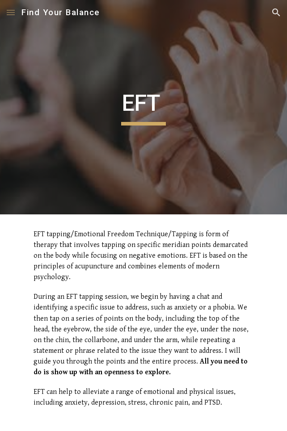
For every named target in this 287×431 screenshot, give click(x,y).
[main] (143, 107)
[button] (10, 12)
